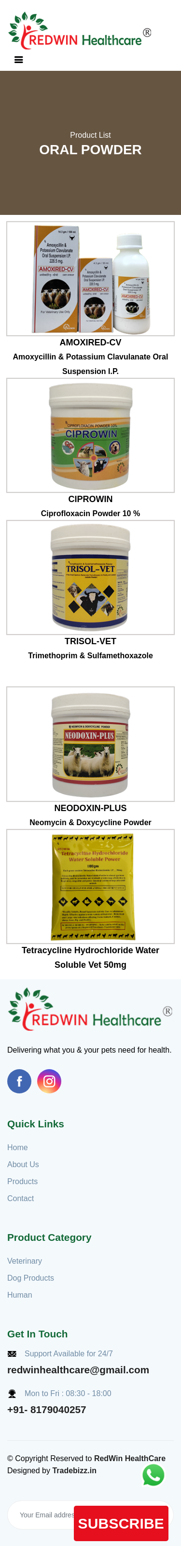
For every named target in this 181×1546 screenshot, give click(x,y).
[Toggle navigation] (19, 59)
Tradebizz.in (74, 1470)
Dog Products (30, 1278)
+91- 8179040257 (46, 1409)
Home (17, 1147)
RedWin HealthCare (130, 1458)
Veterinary (24, 1261)
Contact (20, 1198)
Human (19, 1295)
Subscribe (121, 1523)
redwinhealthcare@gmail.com (78, 1369)
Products (22, 1181)
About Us (23, 1164)
